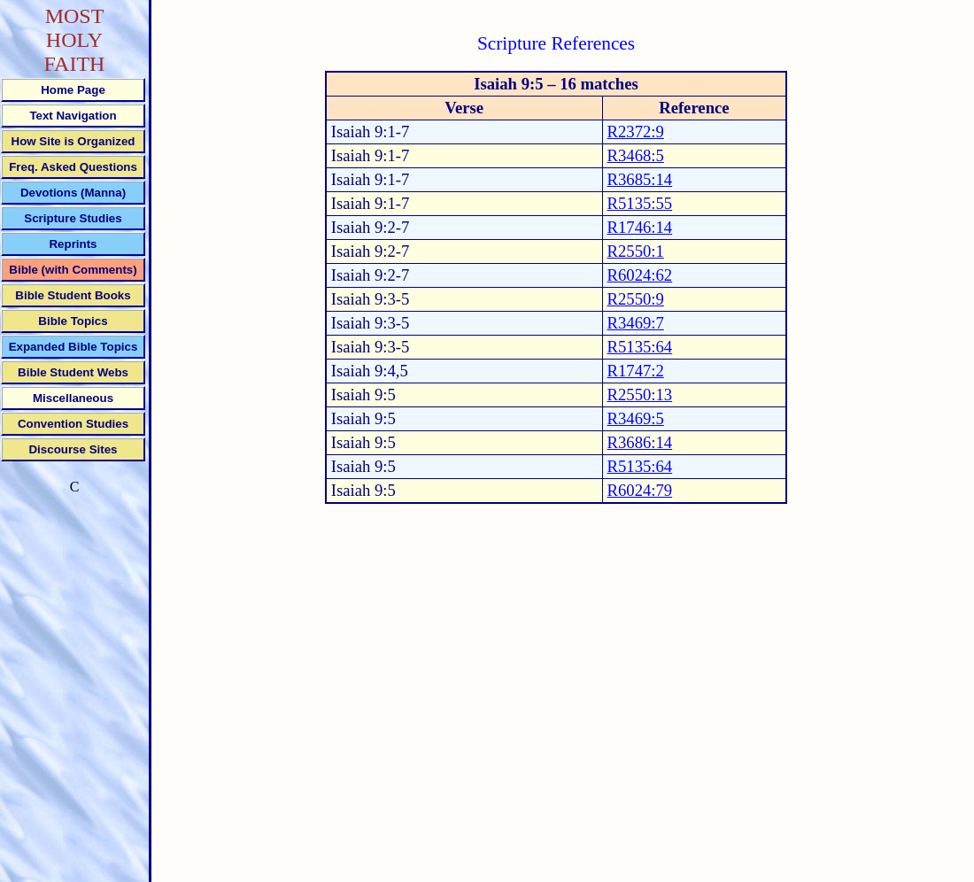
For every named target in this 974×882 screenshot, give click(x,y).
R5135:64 (640, 346)
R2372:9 (635, 131)
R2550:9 (635, 299)
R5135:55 (640, 203)
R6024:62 (640, 275)
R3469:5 (635, 418)
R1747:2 (635, 370)
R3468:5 (635, 155)
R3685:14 (640, 179)
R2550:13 (640, 394)
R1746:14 (640, 227)
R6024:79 (640, 490)
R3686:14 (640, 442)
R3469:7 (635, 322)
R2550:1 (635, 251)
